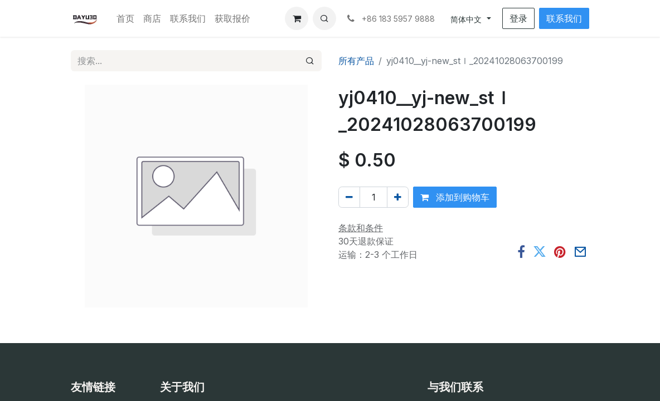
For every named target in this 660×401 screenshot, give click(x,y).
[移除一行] (349, 197)
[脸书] (521, 252)
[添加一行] (398, 197)
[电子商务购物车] (296, 18)
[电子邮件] (580, 252)
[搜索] (310, 60)
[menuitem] (125, 18)
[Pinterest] (560, 252)
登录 (518, 18)
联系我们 (564, 18)
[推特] (539, 252)
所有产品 (356, 60)
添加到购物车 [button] (454, 197)
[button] (324, 18)
